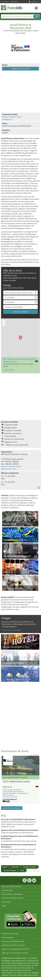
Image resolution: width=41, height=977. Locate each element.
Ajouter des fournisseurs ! (11, 808)
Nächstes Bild (38, 765)
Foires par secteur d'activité (11, 886)
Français (35, 2)
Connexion (5, 2)
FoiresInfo (11, 7)
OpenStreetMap (27, 356)
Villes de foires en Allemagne (12, 894)
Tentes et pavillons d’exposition (15, 793)
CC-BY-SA (37, 356)
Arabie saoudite (29, 867)
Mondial (15, 867)
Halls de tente (8, 795)
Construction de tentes (12, 789)
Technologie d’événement (13, 791)
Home (4, 867)
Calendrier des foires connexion (13, 945)
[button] (20, 337)
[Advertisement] (20, 395)
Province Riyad (10, 870)
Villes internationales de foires (12, 898)
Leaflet (16, 356)
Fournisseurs (6, 902)
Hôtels (4, 906)
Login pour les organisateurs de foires (15, 949)
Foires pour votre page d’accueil (13, 941)
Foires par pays (7, 890)
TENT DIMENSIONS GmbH (16, 781)
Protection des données (10, 934)
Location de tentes (10, 797)
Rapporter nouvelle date (20, 69)
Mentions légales (8, 937)
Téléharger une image (11, 630)
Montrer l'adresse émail (11, 117)
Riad (22, 870)
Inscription (14, 2)
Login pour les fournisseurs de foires (15, 953)
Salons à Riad (8, 370)
